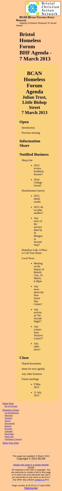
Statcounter (31, 488)
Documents (10, 423)
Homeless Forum (10, 410)
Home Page (8, 403)
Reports (8, 426)
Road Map (9, 434)
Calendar (9, 431)
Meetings (9, 415)
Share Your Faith (10, 443)
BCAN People (11, 406)
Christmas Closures (13, 439)
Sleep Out (9, 436)
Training (8, 418)
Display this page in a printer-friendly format (31, 466)
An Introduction (12, 413)
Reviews (8, 428)
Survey (8, 420)
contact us (40, 479)
